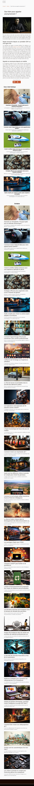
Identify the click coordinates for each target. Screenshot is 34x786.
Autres (8, 6)
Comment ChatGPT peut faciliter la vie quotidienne (15, 564)
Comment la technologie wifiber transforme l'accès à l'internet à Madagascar (16, 497)
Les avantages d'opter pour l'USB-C (14, 542)
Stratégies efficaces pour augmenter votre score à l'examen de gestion (17, 171)
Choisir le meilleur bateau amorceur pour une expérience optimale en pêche (17, 149)
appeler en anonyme (17, 46)
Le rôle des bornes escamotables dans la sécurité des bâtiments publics (15, 383)
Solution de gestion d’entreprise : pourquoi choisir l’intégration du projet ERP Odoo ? (16, 702)
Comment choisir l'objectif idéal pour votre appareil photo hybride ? (17, 127)
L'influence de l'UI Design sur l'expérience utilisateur (16, 360)
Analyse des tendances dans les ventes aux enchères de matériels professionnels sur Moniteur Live (16, 634)
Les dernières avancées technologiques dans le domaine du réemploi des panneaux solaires (17, 611)
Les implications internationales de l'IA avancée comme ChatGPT (15, 407)
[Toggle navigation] (4, 2)
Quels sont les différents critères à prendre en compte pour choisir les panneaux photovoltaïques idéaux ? (16, 475)
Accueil (4, 6)
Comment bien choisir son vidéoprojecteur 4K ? (16, 725)
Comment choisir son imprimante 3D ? (15, 452)
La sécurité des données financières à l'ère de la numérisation (16, 656)
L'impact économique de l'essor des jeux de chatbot (16, 430)
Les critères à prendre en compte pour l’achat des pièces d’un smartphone (15, 771)
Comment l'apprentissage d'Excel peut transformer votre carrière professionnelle (16, 337)
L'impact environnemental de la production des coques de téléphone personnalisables (16, 587)
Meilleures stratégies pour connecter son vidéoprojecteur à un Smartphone (15, 679)
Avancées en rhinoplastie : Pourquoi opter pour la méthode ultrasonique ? (17, 105)
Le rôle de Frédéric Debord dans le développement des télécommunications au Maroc (16, 521)
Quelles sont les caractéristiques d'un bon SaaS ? (16, 748)
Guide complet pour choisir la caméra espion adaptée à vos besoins (17, 193)
